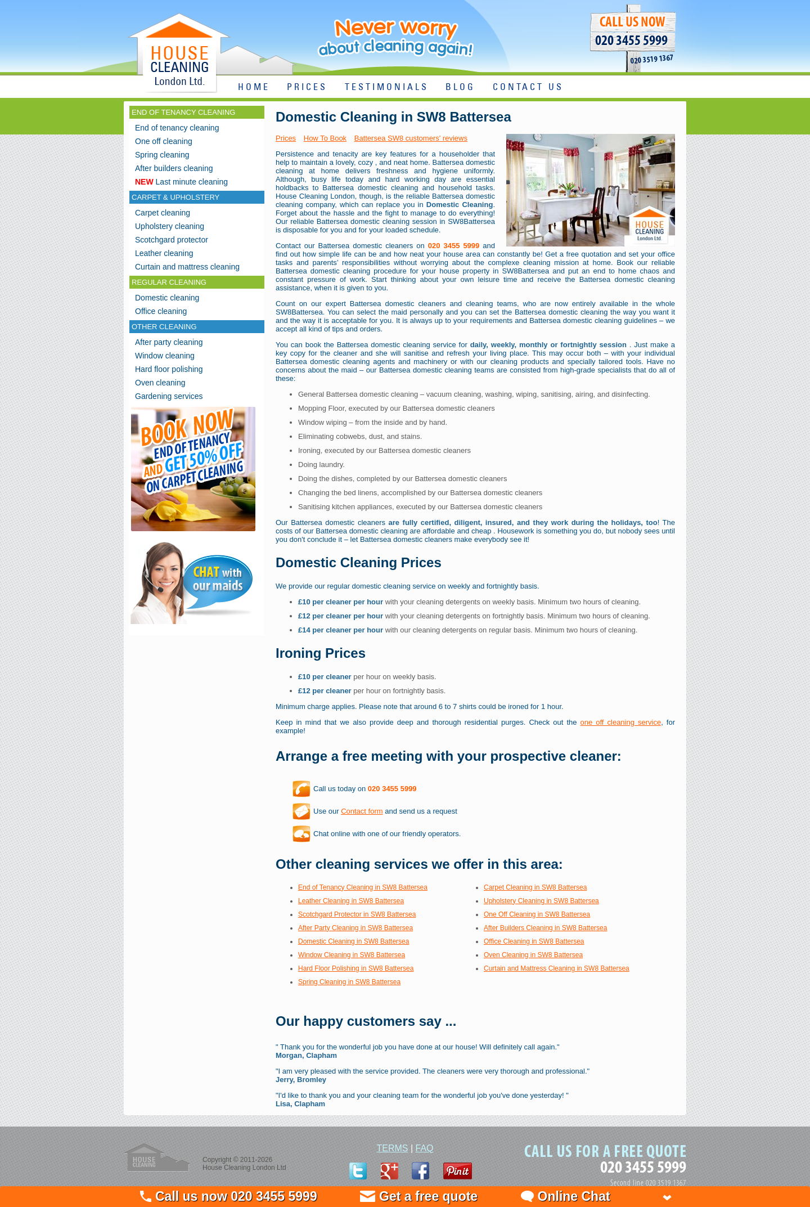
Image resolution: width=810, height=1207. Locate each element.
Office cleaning (161, 311)
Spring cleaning (162, 154)
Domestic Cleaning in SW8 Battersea (353, 941)
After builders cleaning (174, 168)
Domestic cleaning (167, 297)
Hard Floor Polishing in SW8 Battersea (355, 968)
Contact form (361, 811)
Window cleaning (165, 355)
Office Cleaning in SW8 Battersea (534, 941)
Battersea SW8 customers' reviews (410, 138)
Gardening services (169, 396)
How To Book (325, 138)
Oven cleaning (160, 382)
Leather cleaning (164, 253)
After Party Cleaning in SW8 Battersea (355, 928)
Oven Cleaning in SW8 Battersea (533, 955)
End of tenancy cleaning (177, 127)
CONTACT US (528, 87)
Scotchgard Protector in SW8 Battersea (357, 914)
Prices (286, 138)
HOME (254, 87)
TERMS (392, 1148)
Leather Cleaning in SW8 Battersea (351, 901)
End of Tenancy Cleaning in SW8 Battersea (363, 887)
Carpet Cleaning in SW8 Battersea (535, 887)
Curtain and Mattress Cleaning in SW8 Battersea (556, 968)
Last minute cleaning (181, 181)
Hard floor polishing (169, 369)
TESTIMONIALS (387, 87)
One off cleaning (163, 141)
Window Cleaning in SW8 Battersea (351, 955)
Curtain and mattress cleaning (187, 266)
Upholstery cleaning (169, 226)
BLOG (460, 87)
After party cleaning (169, 342)
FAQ (425, 1148)
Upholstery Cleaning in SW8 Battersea (541, 901)
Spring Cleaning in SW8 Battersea (349, 982)
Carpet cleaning (162, 212)
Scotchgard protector (171, 239)
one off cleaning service (621, 722)
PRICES (307, 87)
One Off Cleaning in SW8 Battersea (537, 914)
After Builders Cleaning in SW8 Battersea (545, 928)
